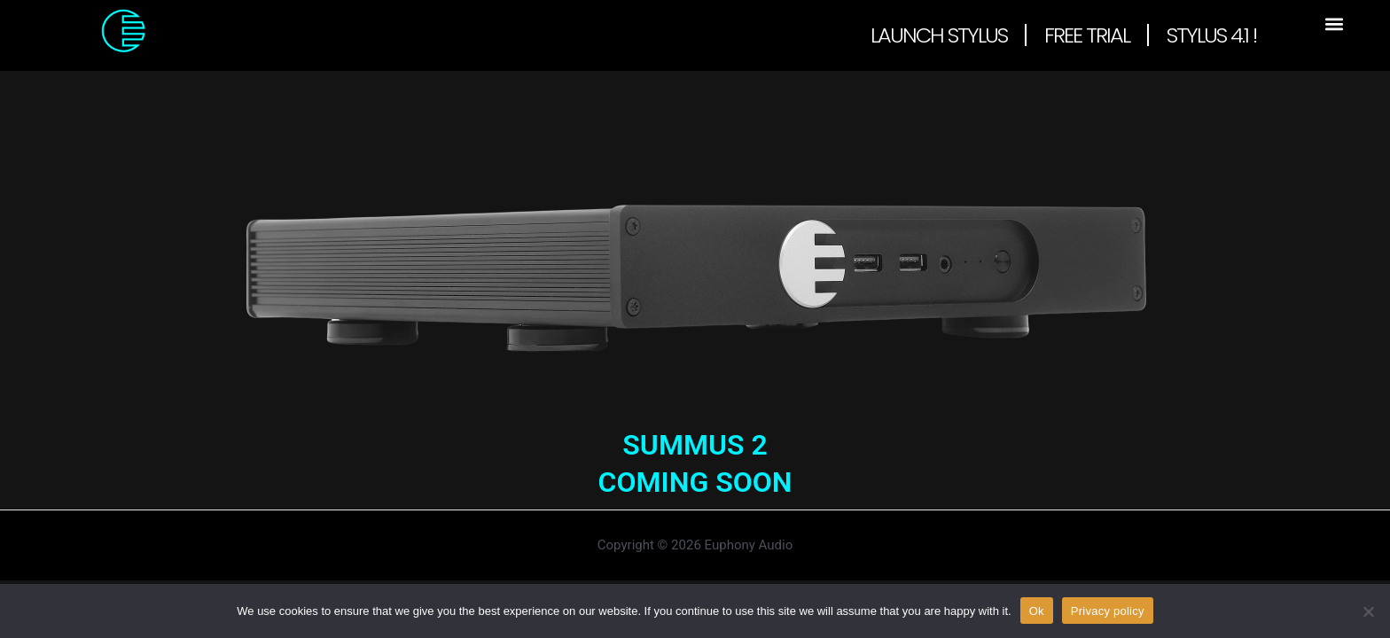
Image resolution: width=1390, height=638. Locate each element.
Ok (1036, 610)
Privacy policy (1107, 610)
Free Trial (1086, 35)
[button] (1333, 23)
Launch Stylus (939, 35)
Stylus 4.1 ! (1211, 35)
